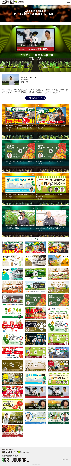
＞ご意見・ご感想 (65, 459)
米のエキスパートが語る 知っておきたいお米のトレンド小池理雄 (51, 188)
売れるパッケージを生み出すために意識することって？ (51, 118)
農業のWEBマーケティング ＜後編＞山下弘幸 (20, 153)
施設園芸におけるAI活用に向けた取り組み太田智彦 (20, 187)
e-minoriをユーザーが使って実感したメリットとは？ (51, 220)
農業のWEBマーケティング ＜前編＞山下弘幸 (51, 153)
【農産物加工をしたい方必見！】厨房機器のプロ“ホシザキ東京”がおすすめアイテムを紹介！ (20, 119)
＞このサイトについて (65, 457)
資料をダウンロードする (37, 98)
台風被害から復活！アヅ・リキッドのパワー (20, 220)
